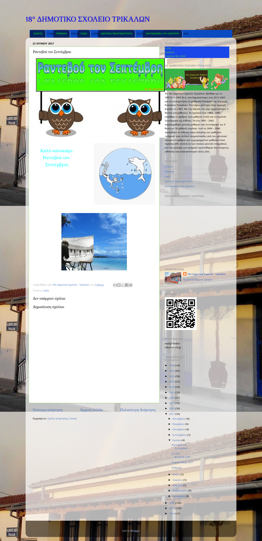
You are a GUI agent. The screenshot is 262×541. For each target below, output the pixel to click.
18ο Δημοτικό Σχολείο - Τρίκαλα (206, 274)
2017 (172, 413)
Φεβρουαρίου (180, 490)
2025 (172, 370)
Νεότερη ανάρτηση (48, 410)
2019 (172, 403)
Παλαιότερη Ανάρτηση (138, 410)
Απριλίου (177, 479)
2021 (172, 392)
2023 (172, 381)
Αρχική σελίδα (91, 410)
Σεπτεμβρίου (179, 434)
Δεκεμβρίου (179, 418)
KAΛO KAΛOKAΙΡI (181, 455)
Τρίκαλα (169, 52)
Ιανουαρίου (179, 496)
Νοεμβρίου (178, 423)
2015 (172, 508)
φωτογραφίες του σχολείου (162, 33)
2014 (172, 513)
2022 (172, 386)
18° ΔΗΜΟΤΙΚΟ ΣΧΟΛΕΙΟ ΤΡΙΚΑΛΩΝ (88, 19)
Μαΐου (176, 474)
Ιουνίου (176, 440)
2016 (172, 502)
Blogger (135, 530)
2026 (172, 365)
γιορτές (38, 33)
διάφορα (61, 33)
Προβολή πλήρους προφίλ (197, 279)
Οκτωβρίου (179, 429)
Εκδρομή (177, 467)
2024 (172, 376)
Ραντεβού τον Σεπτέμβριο (180, 446)
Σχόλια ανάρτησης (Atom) (62, 418)
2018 (172, 408)
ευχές (83, 33)
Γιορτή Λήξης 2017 (182, 462)
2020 (172, 397)
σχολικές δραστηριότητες (116, 33)
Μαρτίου (177, 485)
